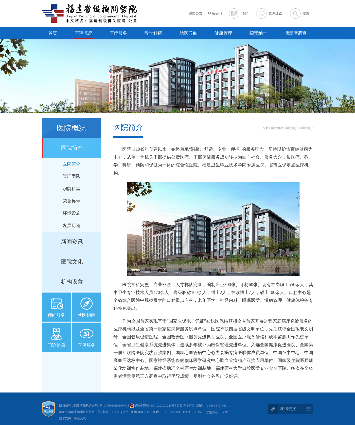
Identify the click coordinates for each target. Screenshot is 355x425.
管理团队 (71, 176)
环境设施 (71, 213)
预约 (244, 13)
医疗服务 (118, 33)
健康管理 (223, 33)
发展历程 (71, 225)
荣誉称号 (71, 200)
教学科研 (153, 33)
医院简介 (72, 148)
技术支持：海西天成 (72, 418)
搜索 (305, 13)
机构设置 (72, 281)
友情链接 (288, 409)
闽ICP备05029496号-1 (114, 405)
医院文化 (72, 262)
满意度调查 (295, 33)
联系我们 (215, 13)
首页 (52, 33)
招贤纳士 (258, 33)
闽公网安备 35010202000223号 (151, 405)
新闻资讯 (72, 242)
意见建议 (275, 13)
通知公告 (195, 13)
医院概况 (83, 33)
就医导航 (188, 33)
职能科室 (71, 188)
